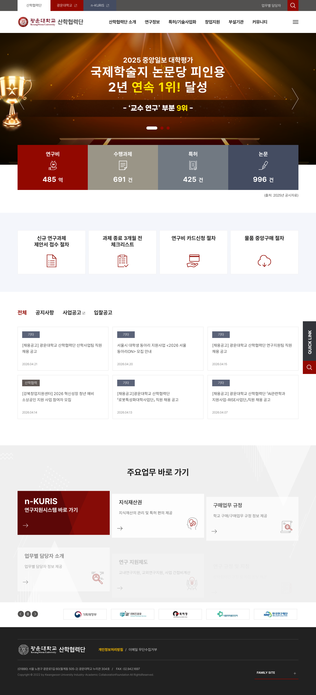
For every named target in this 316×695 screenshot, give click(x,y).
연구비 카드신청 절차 (193, 252)
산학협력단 (34, 5)
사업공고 (74, 312)
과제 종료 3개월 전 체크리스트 (122, 252)
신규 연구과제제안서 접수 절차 (51, 252)
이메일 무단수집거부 (143, 650)
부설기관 (236, 22)
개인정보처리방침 (111, 650)
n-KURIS (100, 5)
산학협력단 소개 (122, 22)
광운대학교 (67, 5)
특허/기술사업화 (182, 22)
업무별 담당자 (271, 6)
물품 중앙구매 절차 (264, 252)
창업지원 (212, 22)
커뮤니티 (259, 22)
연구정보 (152, 22)
